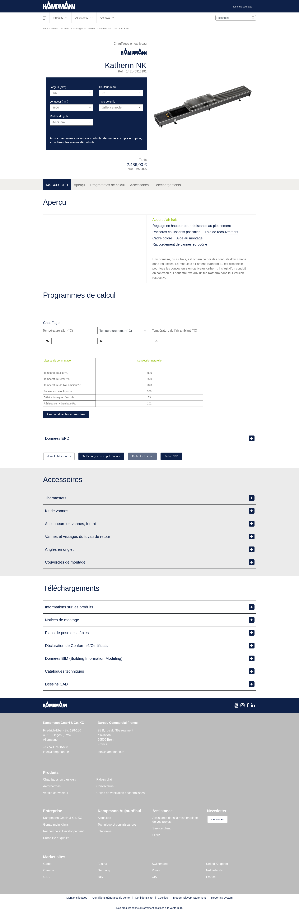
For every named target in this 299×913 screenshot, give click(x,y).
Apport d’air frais (165, 220)
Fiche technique (152, 456)
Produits (64, 28)
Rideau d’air (104, 780)
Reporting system (222, 898)
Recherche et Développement (63, 831)
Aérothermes (52, 786)
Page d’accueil (50, 28)
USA (46, 877)
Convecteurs (105, 786)
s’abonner (219, 820)
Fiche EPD (184, 456)
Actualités (104, 818)
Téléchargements (167, 185)
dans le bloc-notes (60, 456)
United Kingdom (217, 864)
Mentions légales (76, 898)
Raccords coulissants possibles (176, 232)
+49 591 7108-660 (55, 747)
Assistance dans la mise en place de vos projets (175, 820)
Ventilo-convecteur (55, 793)
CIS (154, 877)
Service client (161, 829)
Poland (156, 871)
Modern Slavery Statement (189, 898)
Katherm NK (105, 28)
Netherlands (214, 871)
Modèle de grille (59, 116)
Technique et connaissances (117, 825)
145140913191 (56, 185)
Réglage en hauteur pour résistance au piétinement (191, 226)
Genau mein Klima (55, 825)
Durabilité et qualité (56, 838)
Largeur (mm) (58, 87)
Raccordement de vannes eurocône (179, 244)
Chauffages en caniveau (83, 28)
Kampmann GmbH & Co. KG (62, 818)
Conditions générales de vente (111, 898)
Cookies (163, 898)
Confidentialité (143, 898)
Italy (100, 877)
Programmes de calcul (107, 185)
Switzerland (160, 864)
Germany (104, 871)
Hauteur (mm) (107, 87)
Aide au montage (189, 238)
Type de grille (107, 101)
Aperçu (79, 185)
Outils (156, 835)
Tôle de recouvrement (221, 232)
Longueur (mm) (59, 101)
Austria (102, 864)
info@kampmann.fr (56, 752)
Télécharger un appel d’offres (107, 456)
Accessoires (139, 185)
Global (47, 864)
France (211, 877)
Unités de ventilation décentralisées (120, 793)
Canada (48, 871)
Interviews (105, 831)
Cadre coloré (162, 238)
